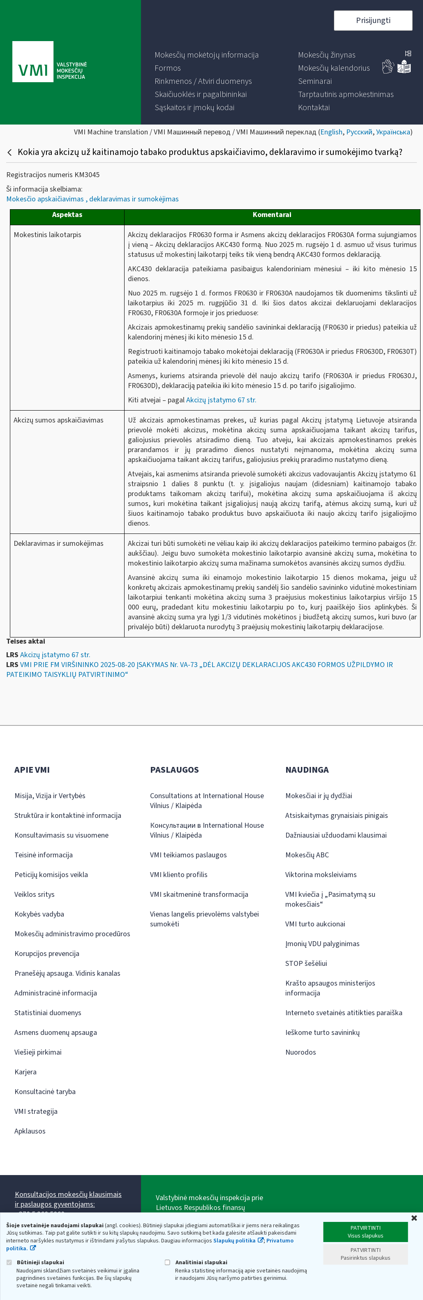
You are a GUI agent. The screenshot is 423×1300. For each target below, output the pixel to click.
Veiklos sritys (34, 894)
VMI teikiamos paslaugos (188, 855)
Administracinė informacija (55, 993)
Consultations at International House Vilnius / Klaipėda (207, 801)
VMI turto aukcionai (315, 924)
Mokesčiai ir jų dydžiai (318, 796)
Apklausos (30, 1131)
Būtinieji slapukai (35, 1262)
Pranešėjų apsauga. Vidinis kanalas (67, 973)
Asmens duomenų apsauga (55, 1033)
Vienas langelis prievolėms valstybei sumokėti (204, 919)
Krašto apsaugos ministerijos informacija (330, 988)
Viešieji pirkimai (38, 1052)
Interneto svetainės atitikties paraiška (343, 1013)
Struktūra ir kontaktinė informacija (67, 815)
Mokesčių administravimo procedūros (72, 934)
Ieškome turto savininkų (322, 1033)
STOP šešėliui (306, 963)
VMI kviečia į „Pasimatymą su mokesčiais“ (330, 899)
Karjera (25, 1072)
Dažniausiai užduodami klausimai (336, 835)
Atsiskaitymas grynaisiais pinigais (336, 815)
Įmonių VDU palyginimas (322, 944)
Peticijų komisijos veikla (51, 875)
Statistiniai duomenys (47, 1013)
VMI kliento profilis (179, 875)
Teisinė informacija (43, 855)
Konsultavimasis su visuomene (61, 835)
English (331, 132)
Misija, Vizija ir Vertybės (50, 796)
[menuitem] (207, 55)
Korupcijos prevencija (46, 954)
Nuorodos (300, 1052)
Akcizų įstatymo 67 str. (221, 400)
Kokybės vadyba (39, 914)
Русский (359, 132)
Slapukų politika (234, 1241)
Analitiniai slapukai (196, 1262)
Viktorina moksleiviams (321, 875)
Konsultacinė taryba (45, 1092)
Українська (393, 132)
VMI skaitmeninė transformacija (199, 894)
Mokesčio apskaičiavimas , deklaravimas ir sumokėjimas (92, 199)
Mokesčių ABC (307, 855)
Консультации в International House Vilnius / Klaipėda (207, 830)
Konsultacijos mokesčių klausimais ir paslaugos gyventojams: (68, 1199)
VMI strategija (36, 1111)
